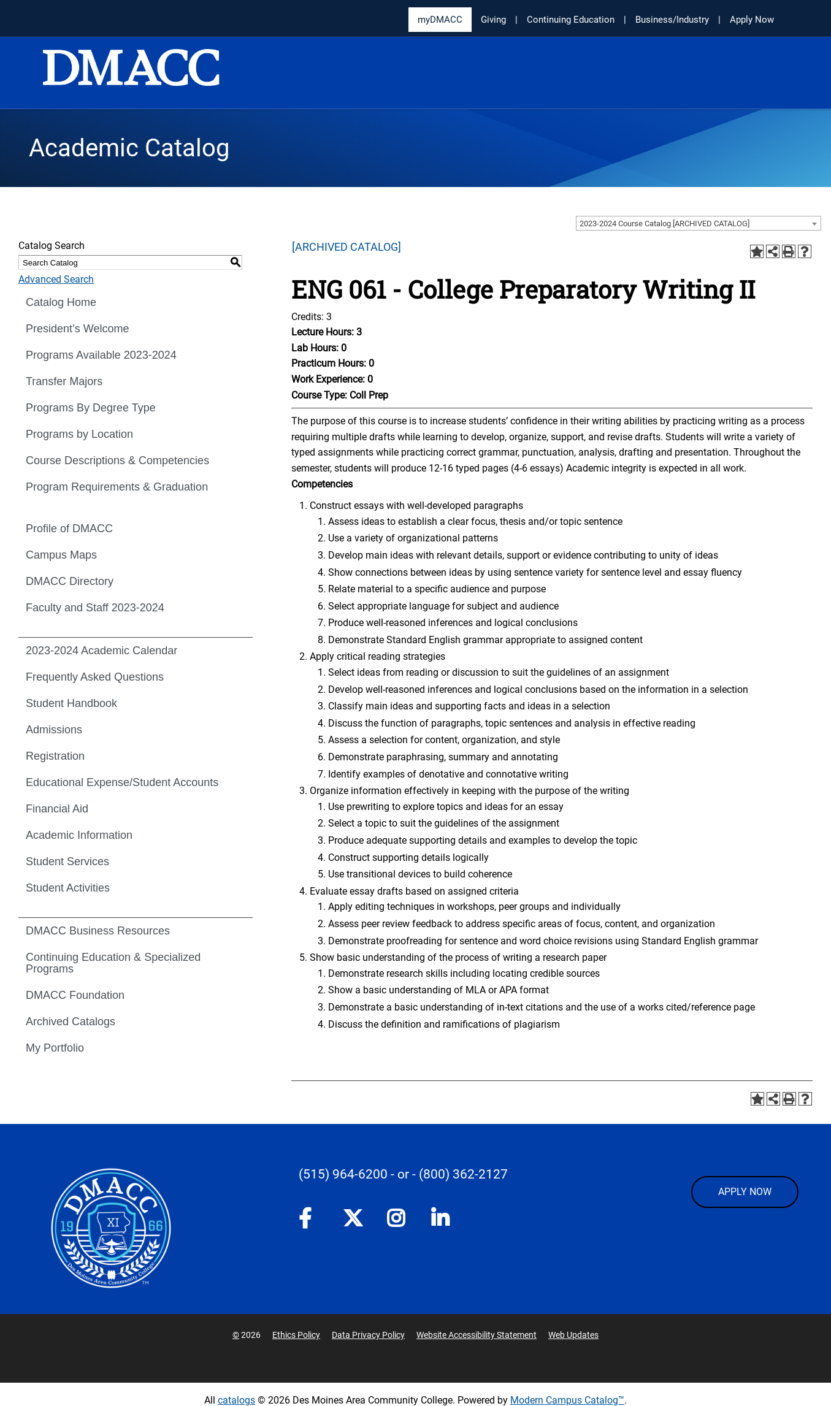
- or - (403, 1174)
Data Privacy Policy (368, 1335)
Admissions (54, 730)
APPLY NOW (745, 1192)
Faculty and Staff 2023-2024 (95, 608)
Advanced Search (56, 279)
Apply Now (752, 19)
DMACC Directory (69, 581)
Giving (493, 19)
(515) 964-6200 (343, 1174)
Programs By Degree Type (91, 408)
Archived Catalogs (70, 1021)
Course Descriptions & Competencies (117, 460)
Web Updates (573, 1335)
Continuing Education (571, 19)
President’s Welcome (77, 329)
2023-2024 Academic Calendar (101, 650)
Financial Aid (57, 809)
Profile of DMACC (69, 528)
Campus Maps (61, 555)
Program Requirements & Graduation (117, 487)
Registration (55, 756)
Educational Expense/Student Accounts (122, 782)
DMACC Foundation (75, 995)
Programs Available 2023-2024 (101, 355)
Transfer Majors (64, 381)
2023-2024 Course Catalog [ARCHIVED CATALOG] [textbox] (664, 223)
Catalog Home (61, 302)
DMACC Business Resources (98, 931)
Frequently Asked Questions (95, 677)
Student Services (67, 861)
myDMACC (440, 19)
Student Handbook (71, 703)
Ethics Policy (296, 1335)
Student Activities (68, 888)
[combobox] (698, 223)
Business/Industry (672, 19)
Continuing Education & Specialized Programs (113, 963)
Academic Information (79, 835)
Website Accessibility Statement (476, 1335)
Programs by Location (79, 434)
